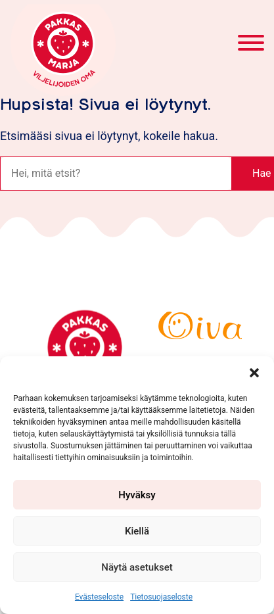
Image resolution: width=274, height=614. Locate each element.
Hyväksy (136, 495)
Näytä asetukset (137, 567)
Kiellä (137, 531)
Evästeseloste (99, 597)
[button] (254, 372)
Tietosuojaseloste (161, 597)
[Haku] (116, 173)
